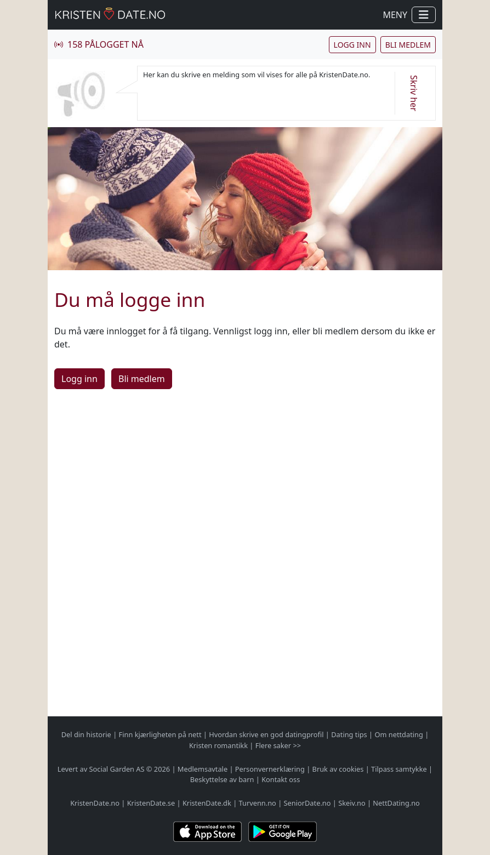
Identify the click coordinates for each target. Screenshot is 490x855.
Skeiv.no (351, 803)
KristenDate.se (151, 803)
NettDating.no (396, 803)
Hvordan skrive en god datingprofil (266, 734)
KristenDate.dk (207, 803)
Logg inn (352, 44)
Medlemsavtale (202, 769)
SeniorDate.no (307, 803)
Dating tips (349, 734)
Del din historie (86, 734)
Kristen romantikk (218, 745)
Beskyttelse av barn (222, 779)
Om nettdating (398, 734)
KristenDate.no (94, 803)
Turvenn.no (257, 803)
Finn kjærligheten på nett (160, 734)
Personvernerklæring (270, 769)
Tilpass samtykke (399, 769)
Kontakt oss (280, 779)
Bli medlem (408, 44)
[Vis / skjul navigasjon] (424, 15)
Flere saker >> (278, 745)
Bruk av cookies (338, 769)
